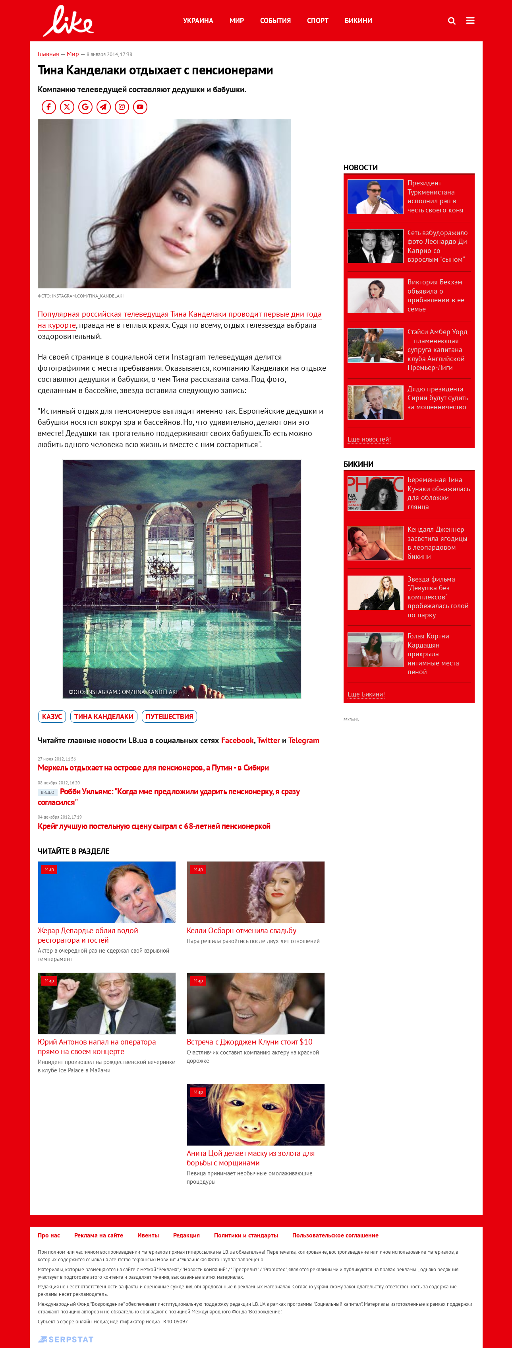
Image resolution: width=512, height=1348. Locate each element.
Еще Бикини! (366, 694)
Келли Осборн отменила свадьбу (241, 930)
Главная (48, 54)
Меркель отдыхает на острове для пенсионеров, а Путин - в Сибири (153, 767)
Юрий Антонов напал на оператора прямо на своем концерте (97, 1046)
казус (52, 716)
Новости (361, 167)
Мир (237, 20)
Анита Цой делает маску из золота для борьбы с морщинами (251, 1158)
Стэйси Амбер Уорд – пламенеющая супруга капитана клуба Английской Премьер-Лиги (438, 349)
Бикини (358, 20)
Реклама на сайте (98, 1235)
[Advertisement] (104, 1139)
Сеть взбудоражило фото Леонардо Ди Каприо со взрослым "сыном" (438, 246)
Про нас (49, 1235)
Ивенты (148, 1235)
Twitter (268, 740)
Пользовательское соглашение (335, 1235)
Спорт (317, 20)
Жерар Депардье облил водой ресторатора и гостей (88, 935)
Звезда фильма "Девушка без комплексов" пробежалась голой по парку (438, 596)
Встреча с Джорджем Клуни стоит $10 (249, 1042)
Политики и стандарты (246, 1235)
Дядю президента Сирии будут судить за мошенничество (438, 397)
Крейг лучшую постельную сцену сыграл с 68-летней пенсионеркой (154, 826)
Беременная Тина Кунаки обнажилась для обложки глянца (438, 493)
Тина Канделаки (103, 716)
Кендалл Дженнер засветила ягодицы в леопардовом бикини (438, 543)
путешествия (169, 716)
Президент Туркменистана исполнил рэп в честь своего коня (436, 196)
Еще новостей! (369, 439)
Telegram (303, 740)
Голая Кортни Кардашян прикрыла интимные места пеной (433, 653)
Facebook (237, 740)
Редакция (186, 1235)
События (275, 20)
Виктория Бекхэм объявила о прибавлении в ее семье (436, 295)
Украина (198, 20)
